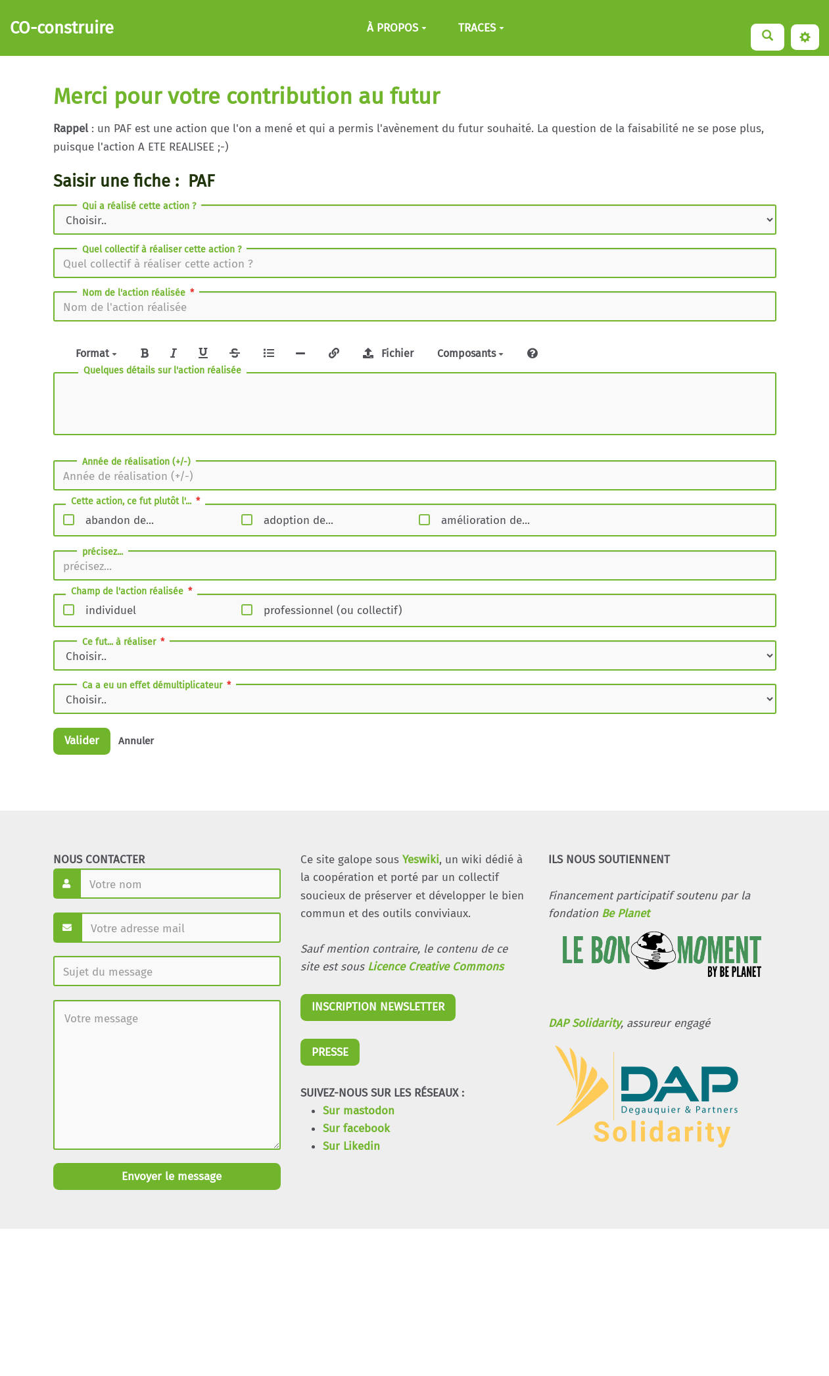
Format (96, 353)
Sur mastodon (358, 1111)
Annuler (136, 741)
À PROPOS (397, 28)
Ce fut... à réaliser (124, 642)
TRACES (481, 28)
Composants (470, 353)
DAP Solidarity (584, 1023)
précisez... (102, 552)
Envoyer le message (170, 1176)
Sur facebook (356, 1128)
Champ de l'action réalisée (133, 592)
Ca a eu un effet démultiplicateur (157, 685)
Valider (81, 740)
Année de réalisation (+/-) (136, 462)
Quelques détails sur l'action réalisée (162, 370)
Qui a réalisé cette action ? (139, 206)
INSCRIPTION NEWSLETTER (378, 1007)
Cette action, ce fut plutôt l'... (136, 502)
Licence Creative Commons (435, 967)
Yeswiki (420, 859)
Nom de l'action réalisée (139, 293)
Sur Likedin (351, 1146)
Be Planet (626, 913)
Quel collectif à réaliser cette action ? (161, 249)
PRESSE (330, 1052)
